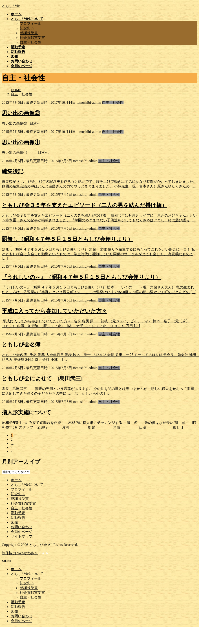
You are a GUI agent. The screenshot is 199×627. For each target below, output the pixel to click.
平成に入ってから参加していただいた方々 (54, 311)
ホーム (16, 480)
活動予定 (18, 513)
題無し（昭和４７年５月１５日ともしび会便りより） (67, 239)
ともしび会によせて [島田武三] (42, 378)
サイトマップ (21, 536)
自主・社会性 (30, 42)
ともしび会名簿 (21, 345)
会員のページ (21, 532)
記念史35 (27, 28)
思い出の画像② (21, 113)
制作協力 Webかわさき (20, 553)
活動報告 (18, 517)
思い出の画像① (21, 142)
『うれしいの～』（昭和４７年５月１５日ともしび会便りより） (81, 277)
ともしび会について (27, 484)
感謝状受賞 (29, 33)
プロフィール (30, 23)
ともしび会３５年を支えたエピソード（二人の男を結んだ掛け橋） (84, 205)
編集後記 (12, 171)
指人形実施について (26, 412)
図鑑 (14, 522)
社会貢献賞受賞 (32, 38)
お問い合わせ (21, 527)
